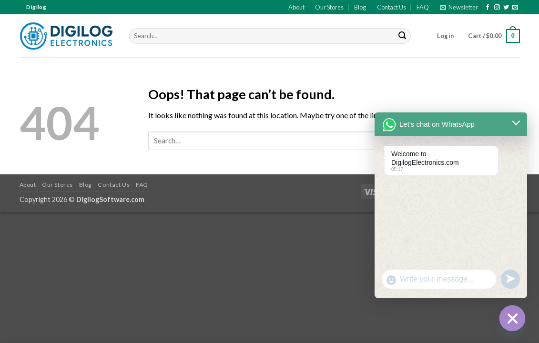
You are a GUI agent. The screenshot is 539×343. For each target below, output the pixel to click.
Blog (360, 7)
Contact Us (391, 7)
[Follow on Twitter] (506, 7)
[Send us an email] (515, 7)
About (296, 7)
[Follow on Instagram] (497, 7)
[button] (459, 7)
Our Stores (329, 7)
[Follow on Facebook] (487, 7)
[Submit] (402, 36)
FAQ (423, 7)
